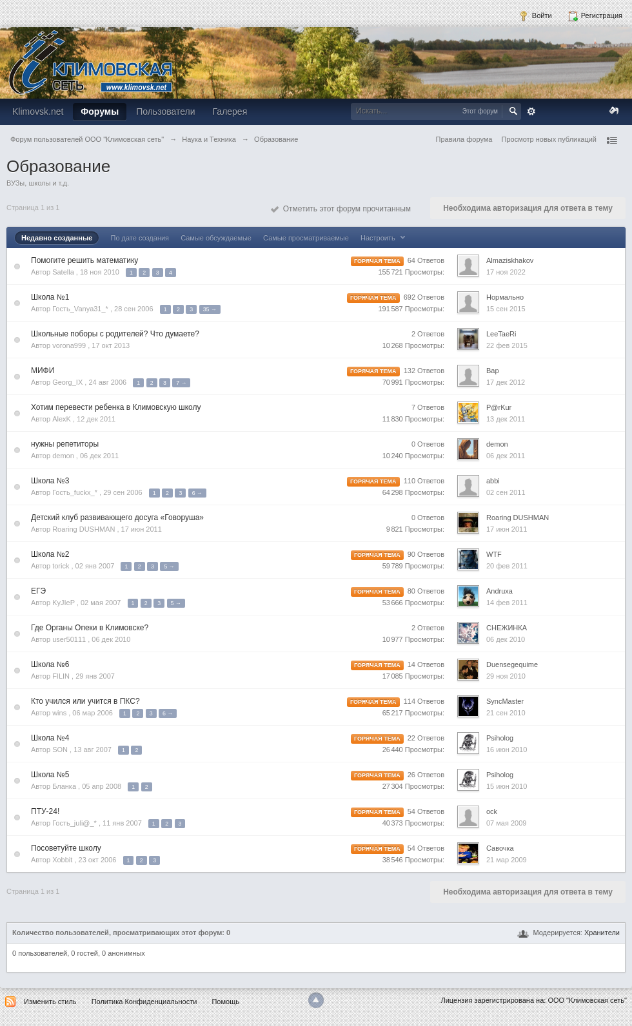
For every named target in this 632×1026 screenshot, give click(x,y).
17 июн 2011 (506, 529)
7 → (181, 383)
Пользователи (165, 111)
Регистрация (595, 16)
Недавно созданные (56, 238)
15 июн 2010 (506, 786)
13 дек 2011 (505, 419)
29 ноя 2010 (506, 676)
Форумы (100, 111)
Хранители (602, 932)
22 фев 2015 (507, 345)
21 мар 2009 (506, 860)
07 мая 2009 (506, 823)
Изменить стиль (50, 1001)
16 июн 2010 (506, 749)
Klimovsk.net (37, 111)
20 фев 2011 (507, 566)
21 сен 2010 (506, 713)
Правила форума (464, 139)
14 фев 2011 (507, 602)
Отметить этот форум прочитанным (341, 208)
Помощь (225, 1001)
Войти (535, 16)
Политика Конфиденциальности (144, 1001)
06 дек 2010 (505, 639)
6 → (197, 493)
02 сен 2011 (506, 492)
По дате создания (139, 238)
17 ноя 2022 (506, 272)
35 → (210, 309)
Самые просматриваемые (306, 238)
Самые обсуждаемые (216, 238)
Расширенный (531, 111)
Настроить (384, 238)
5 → (169, 566)
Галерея (230, 111)
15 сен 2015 (506, 309)
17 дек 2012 (505, 382)
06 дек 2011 (505, 456)
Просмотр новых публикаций (549, 139)
